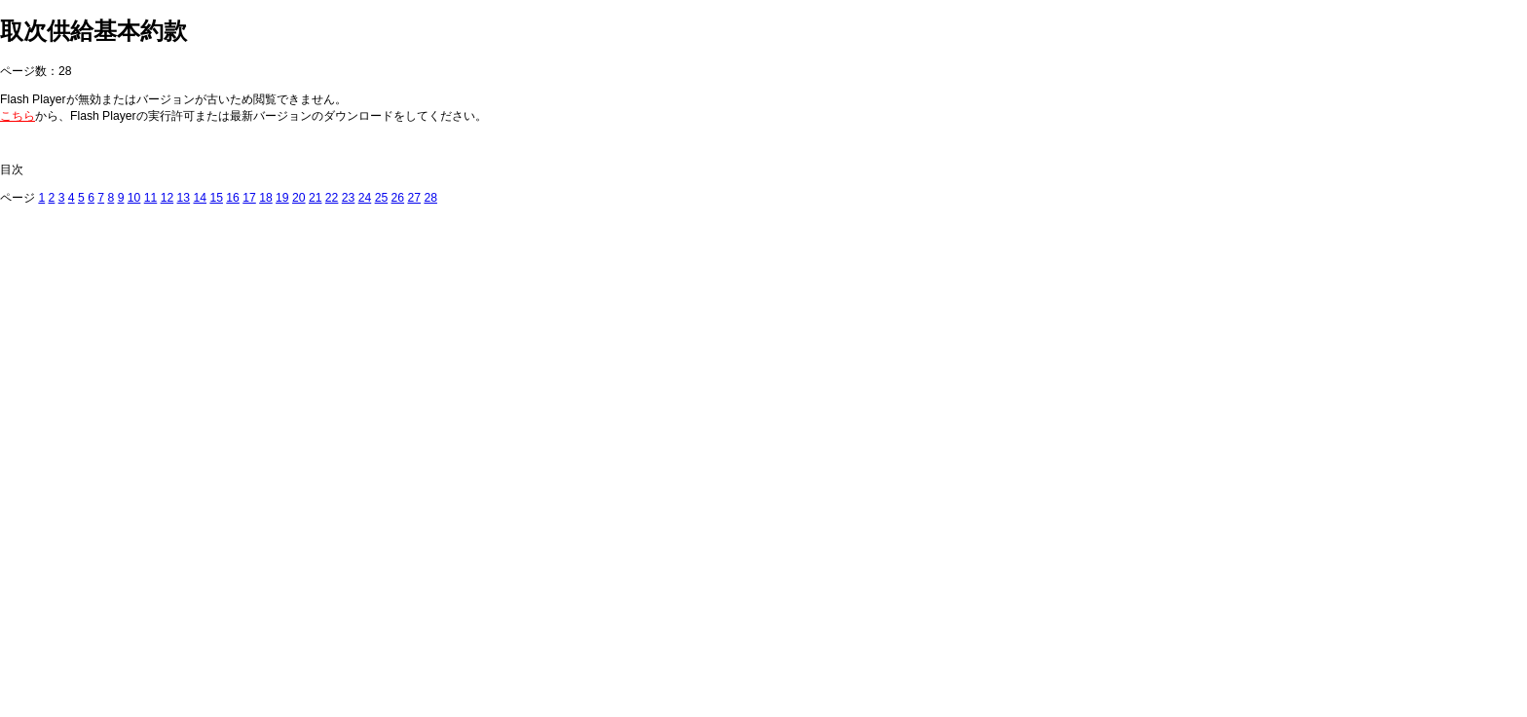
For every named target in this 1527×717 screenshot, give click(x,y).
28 (430, 198)
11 (151, 198)
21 (315, 198)
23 (348, 198)
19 (282, 198)
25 (382, 198)
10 (134, 198)
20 (299, 198)
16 (233, 198)
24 (365, 198)
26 (398, 198)
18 (266, 198)
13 (184, 198)
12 (167, 198)
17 (249, 198)
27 (414, 198)
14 (199, 198)
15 (216, 198)
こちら (17, 116)
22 (332, 198)
